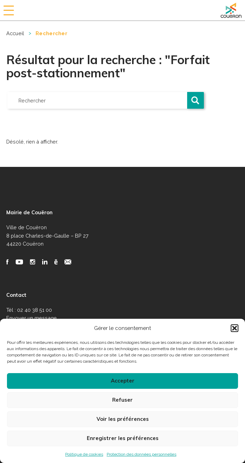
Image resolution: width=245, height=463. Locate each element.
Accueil (15, 33)
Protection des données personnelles (141, 454)
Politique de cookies (84, 454)
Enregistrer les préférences (123, 438)
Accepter (123, 380)
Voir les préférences (123, 419)
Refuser (122, 399)
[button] (234, 328)
